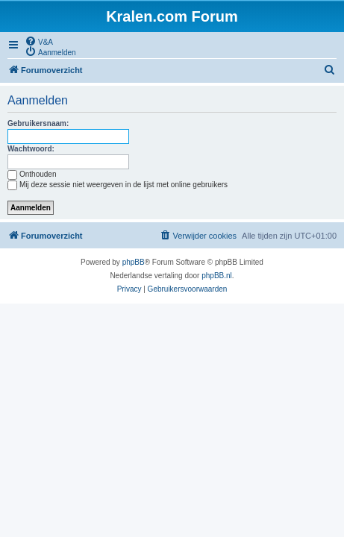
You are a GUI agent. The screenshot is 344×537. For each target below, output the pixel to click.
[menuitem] (39, 41)
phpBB (133, 262)
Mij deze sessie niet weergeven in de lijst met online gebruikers (117, 184)
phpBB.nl (216, 275)
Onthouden (32, 174)
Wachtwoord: (30, 149)
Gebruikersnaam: (38, 123)
